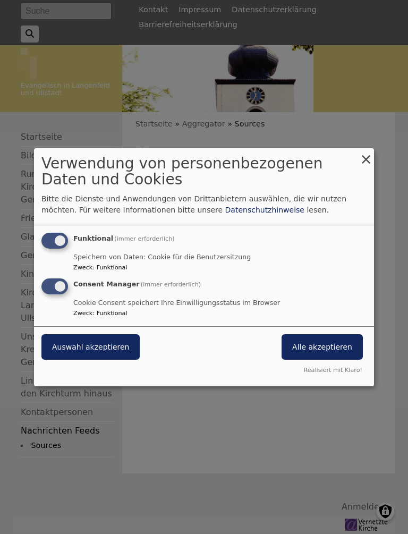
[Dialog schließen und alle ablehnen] (366, 154)
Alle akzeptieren (322, 347)
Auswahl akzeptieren (90, 347)
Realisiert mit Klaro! (332, 370)
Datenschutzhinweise (264, 210)
